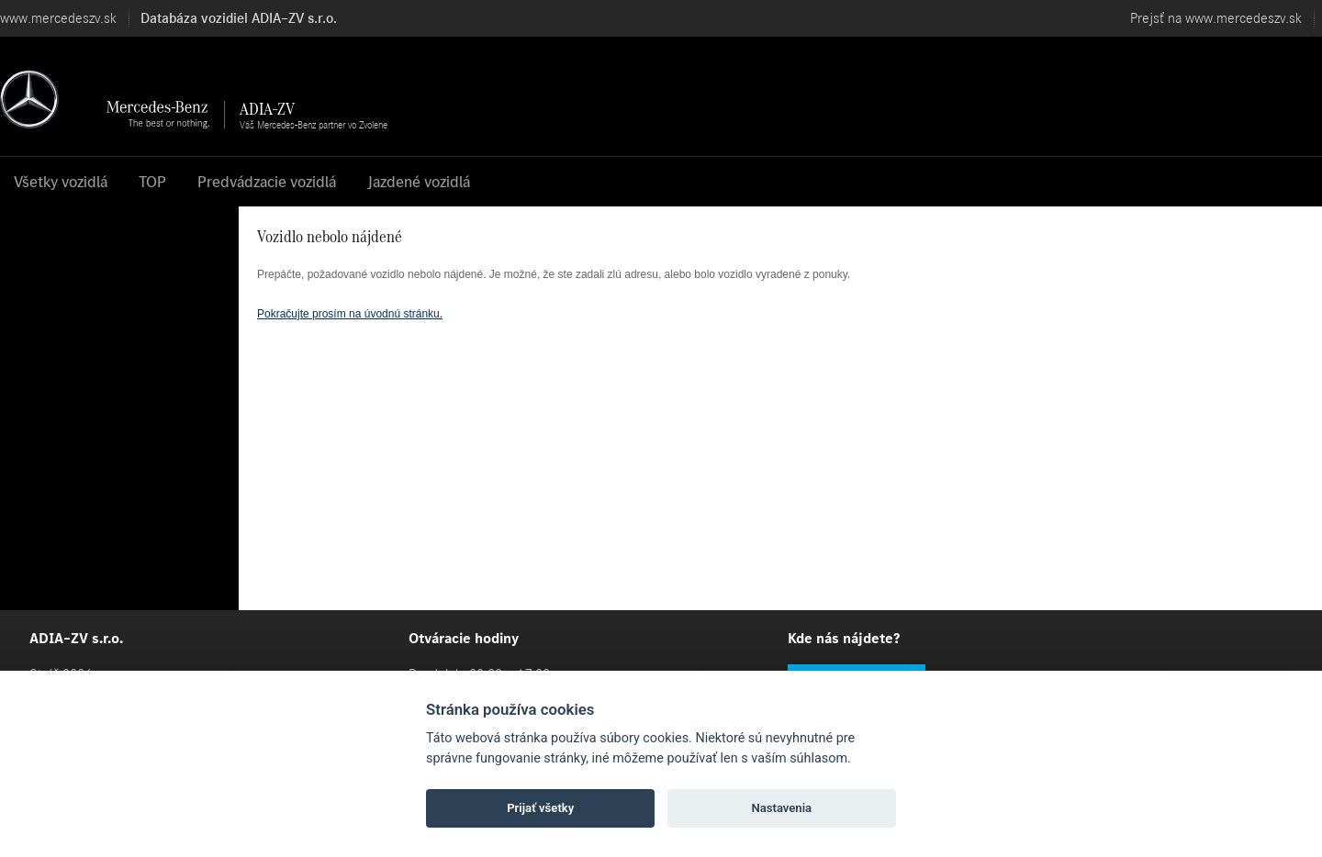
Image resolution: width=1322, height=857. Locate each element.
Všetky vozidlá (60, 182)
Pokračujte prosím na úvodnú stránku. (350, 313)
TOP (152, 182)
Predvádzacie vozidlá (266, 182)
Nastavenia (781, 808)
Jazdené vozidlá (418, 182)
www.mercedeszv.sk (58, 18)
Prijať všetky (540, 808)
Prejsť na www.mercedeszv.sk (1216, 18)
